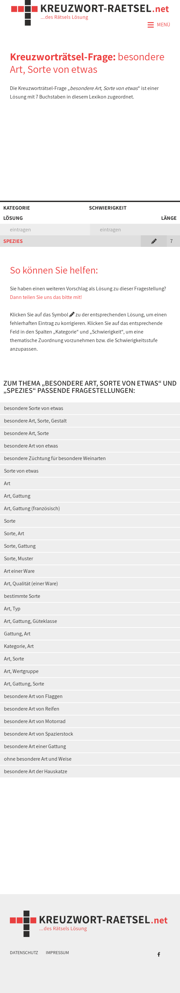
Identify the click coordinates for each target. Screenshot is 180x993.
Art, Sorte (14, 658)
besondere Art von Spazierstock (38, 733)
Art (7, 483)
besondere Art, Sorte (26, 433)
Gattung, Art (17, 633)
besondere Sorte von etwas (33, 408)
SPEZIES (13, 241)
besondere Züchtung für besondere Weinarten (55, 458)
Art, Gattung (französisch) (32, 508)
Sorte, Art (14, 533)
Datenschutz (24, 952)
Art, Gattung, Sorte (24, 683)
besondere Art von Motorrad (35, 721)
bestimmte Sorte (22, 596)
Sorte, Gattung (20, 545)
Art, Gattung (17, 495)
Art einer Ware (19, 571)
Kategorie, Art (19, 646)
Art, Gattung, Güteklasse (30, 621)
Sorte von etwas (21, 470)
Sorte (9, 520)
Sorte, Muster (18, 558)
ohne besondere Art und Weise (38, 758)
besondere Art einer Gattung (35, 746)
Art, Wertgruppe (21, 671)
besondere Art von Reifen (31, 708)
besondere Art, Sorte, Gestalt (35, 420)
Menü (158, 25)
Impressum (57, 952)
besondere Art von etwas (31, 445)
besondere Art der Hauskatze (35, 771)
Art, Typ (12, 608)
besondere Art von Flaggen (33, 696)
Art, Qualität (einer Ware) (31, 583)
